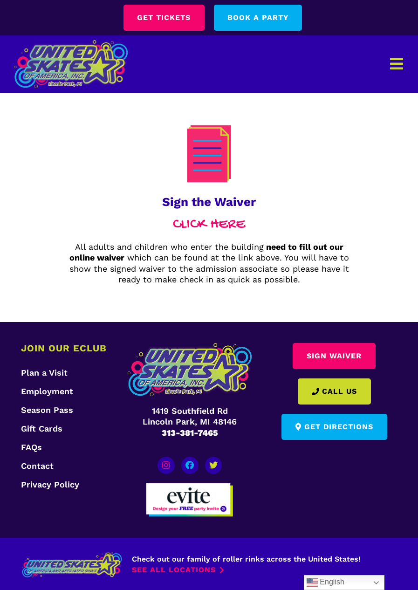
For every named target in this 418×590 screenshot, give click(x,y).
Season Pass (47, 410)
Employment (47, 391)
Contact (37, 466)
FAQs (31, 447)
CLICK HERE (209, 224)
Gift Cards (41, 428)
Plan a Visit (44, 372)
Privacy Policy (50, 484)
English (325, 582)
